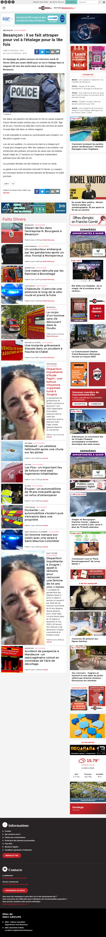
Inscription (79, 404)
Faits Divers (20, 30)
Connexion (96, 404)
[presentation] (72, 597)
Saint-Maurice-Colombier (36, 532)
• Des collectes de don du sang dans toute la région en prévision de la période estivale (88, 95)
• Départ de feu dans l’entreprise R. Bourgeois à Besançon (87, 87)
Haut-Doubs (51, 553)
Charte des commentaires (15, 837)
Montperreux (31, 246)
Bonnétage (30, 268)
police (6, 184)
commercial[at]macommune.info (15, 884)
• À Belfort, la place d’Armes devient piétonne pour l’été (86, 103)
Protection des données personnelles (20, 841)
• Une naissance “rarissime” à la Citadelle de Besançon (87, 81)
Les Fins (28, 464)
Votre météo (88, 742)
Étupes (28, 486)
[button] (99, 2)
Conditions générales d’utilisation (18, 850)
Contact (8, 831)
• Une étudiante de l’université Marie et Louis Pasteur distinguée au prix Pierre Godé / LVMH (87, 110)
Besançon (8, 30)
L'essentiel (88, 75)
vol (13, 184)
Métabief (28, 443)
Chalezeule (30, 286)
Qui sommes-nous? (13, 834)
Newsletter (11, 855)
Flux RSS (8, 844)
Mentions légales (11, 847)
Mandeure (29, 648)
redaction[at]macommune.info (14, 878)
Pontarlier (51, 364)
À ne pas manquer (88, 583)
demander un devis (15, 890)
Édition (57, 8)
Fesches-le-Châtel (33, 342)
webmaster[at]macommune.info (15, 904)
